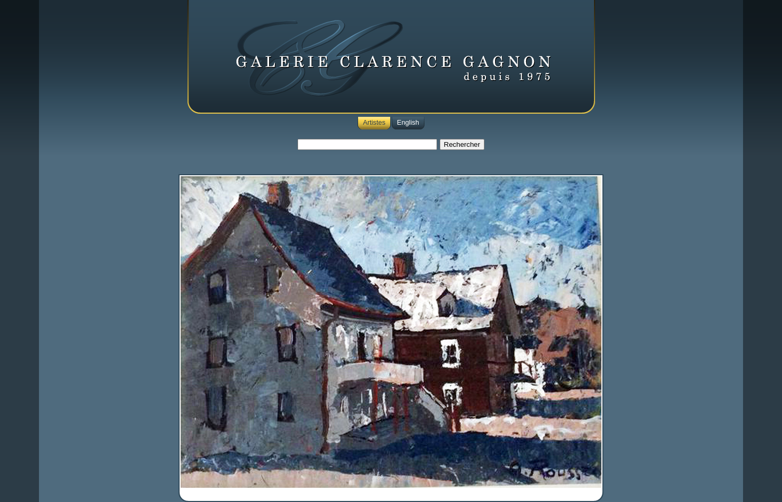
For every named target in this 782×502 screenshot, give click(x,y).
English (408, 122)
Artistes (374, 122)
